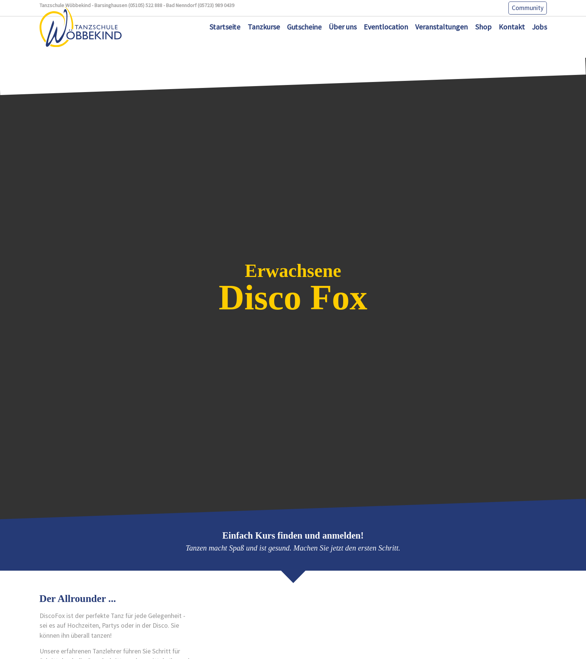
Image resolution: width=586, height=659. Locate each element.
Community (527, 8)
